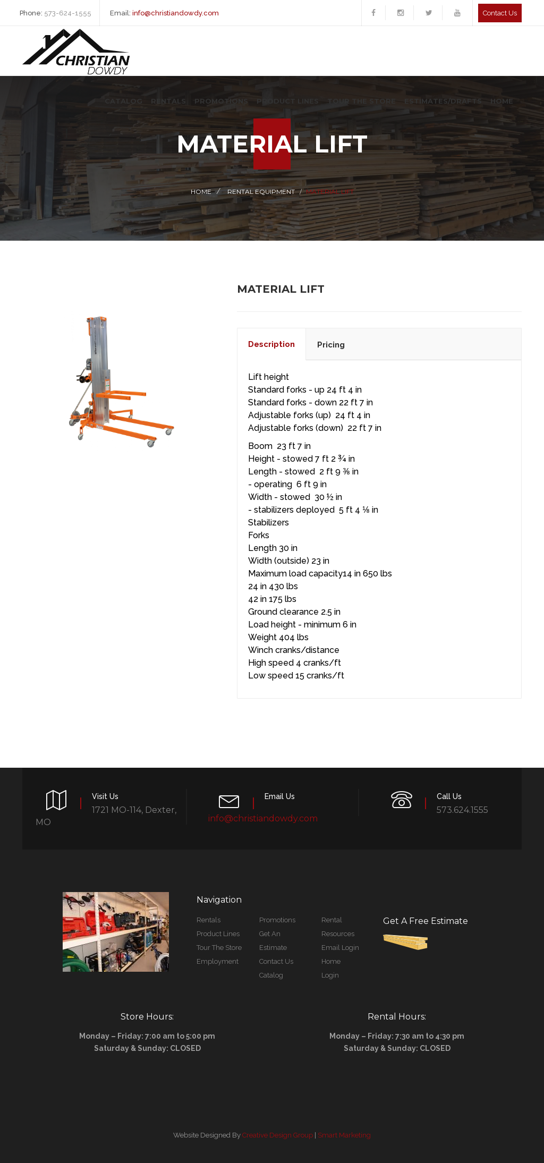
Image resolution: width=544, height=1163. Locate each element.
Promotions (221, 101)
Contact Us (276, 961)
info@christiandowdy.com (175, 13)
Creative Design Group (277, 1135)
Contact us (500, 13)
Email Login (340, 948)
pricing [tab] (331, 345)
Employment (218, 961)
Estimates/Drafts (443, 101)
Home (501, 101)
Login (330, 975)
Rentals (168, 101)
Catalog (123, 101)
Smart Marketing (344, 1135)
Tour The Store (361, 101)
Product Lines (288, 101)
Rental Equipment (261, 192)
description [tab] (271, 344)
